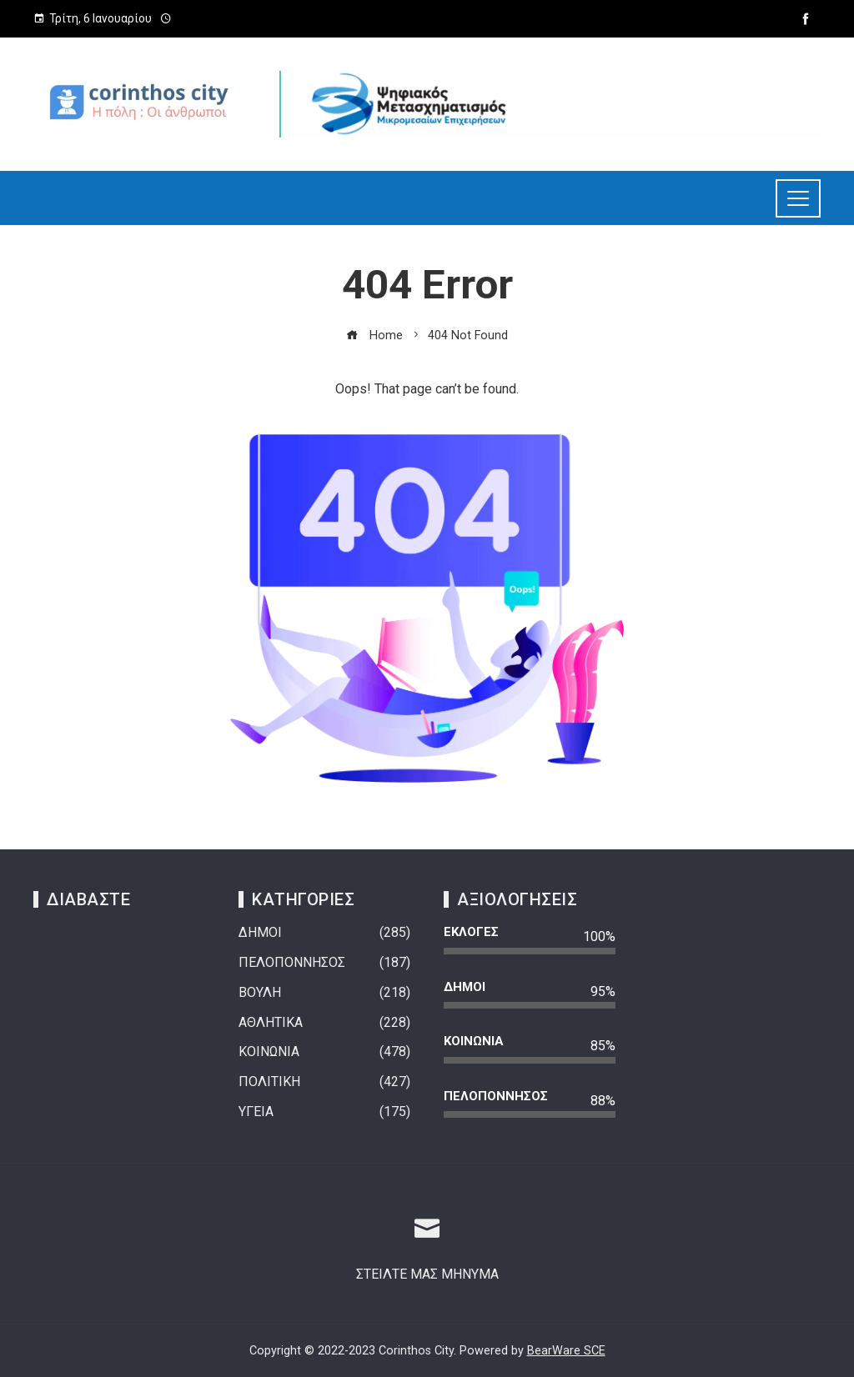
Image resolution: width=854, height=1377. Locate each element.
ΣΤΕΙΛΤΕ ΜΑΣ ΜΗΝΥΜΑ (427, 1274)
